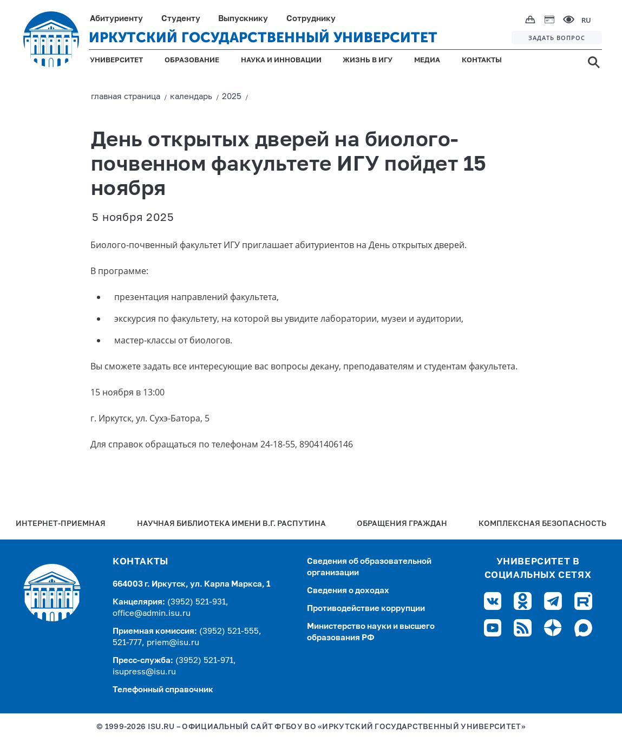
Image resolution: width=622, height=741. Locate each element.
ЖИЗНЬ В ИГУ (367, 60)
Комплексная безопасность (542, 524)
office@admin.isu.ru (152, 613)
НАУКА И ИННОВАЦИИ (281, 60)
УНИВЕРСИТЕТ (116, 60)
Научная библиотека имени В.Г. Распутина (231, 524)
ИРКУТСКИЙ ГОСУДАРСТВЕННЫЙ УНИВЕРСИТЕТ (263, 37)
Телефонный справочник (163, 690)
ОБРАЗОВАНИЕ (192, 60)
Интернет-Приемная (61, 524)
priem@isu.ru (173, 643)
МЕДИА (427, 60)
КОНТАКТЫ (482, 60)
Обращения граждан (402, 524)
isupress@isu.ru (144, 672)
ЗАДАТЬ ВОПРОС (556, 38)
